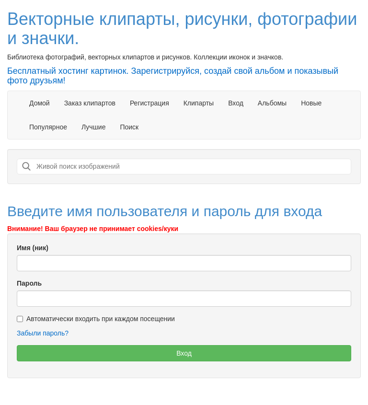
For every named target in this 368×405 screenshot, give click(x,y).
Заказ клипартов (89, 103)
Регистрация (149, 103)
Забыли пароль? (43, 333)
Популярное (48, 127)
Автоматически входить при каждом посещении (96, 319)
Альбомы (272, 103)
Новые (311, 103)
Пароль (29, 283)
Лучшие (93, 127)
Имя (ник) (32, 248)
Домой (39, 103)
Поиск (129, 127)
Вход (235, 103)
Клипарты (199, 103)
